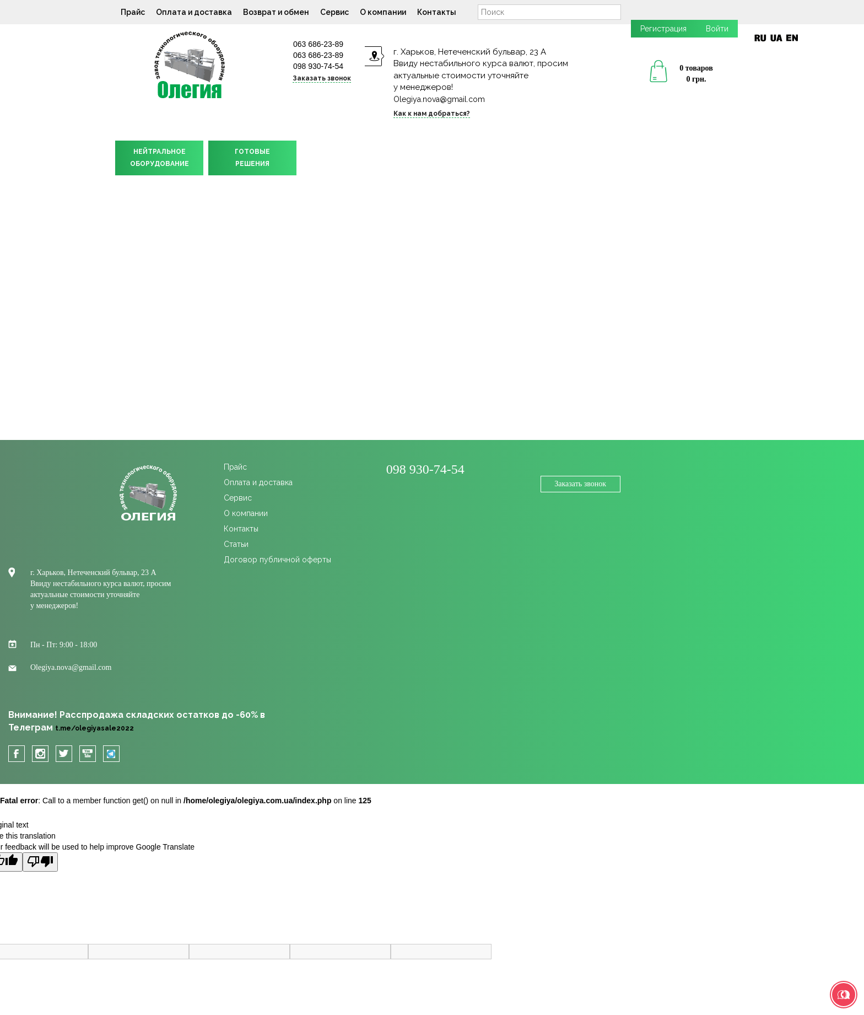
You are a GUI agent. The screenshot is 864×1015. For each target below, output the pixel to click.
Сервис (334, 12)
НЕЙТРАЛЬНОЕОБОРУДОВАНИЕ (159, 158)
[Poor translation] (40, 862)
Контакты (436, 12)
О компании (383, 12)
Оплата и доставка (194, 12)
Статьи (236, 544)
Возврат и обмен (276, 12)
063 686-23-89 (318, 44)
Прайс (133, 12)
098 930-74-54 (318, 66)
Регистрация (663, 28)
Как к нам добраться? (431, 113)
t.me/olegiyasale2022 (94, 728)
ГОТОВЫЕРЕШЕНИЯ (252, 158)
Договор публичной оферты (277, 559)
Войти (717, 28)
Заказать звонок (322, 78)
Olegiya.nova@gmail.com (439, 99)
